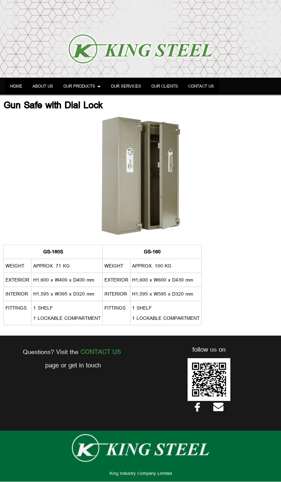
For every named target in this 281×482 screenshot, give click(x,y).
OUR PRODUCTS (82, 86)
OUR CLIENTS (164, 86)
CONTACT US (201, 86)
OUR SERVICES (126, 86)
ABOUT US (43, 86)
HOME (16, 86)
